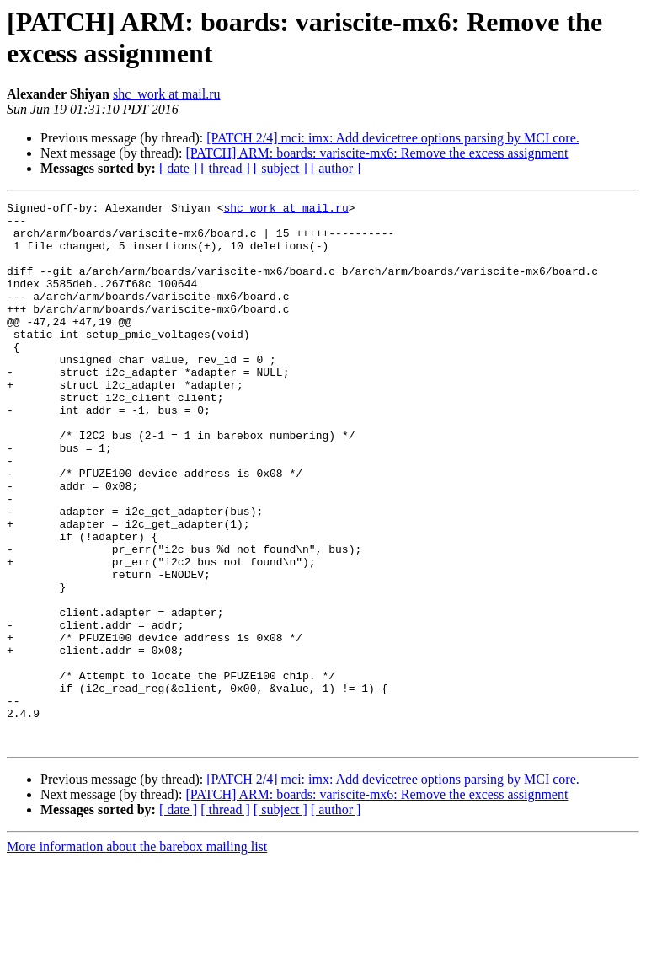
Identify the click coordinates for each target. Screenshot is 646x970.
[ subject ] (280, 168)
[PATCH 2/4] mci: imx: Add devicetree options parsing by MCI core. (392, 138)
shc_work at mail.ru (167, 94)
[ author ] (336, 168)
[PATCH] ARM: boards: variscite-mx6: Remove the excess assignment (376, 153)
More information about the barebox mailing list (137, 955)
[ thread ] (225, 168)
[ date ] (178, 168)
